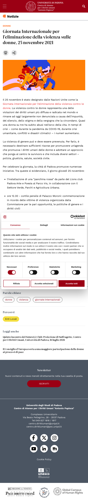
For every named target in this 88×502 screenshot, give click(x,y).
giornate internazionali (47, 299)
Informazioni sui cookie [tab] (72, 225)
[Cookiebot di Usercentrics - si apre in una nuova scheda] (72, 217)
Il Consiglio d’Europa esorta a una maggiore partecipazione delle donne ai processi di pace (43, 350)
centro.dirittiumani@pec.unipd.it (44, 426)
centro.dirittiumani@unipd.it (44, 423)
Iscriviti (44, 383)
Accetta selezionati (44, 283)
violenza (23, 299)
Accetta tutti (71, 283)
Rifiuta (16, 283)
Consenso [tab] (15, 225)
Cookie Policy (44, 459)
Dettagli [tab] (44, 225)
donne (7, 26)
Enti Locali (11, 319)
